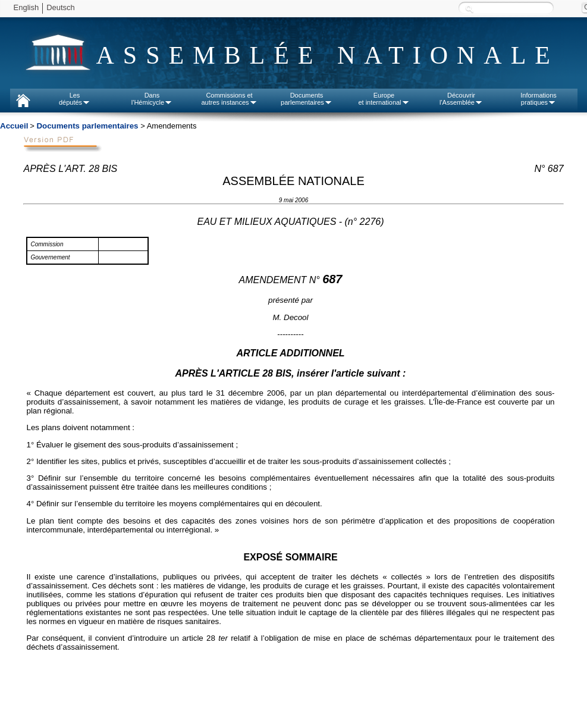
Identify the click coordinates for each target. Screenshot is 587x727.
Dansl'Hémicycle (151, 99)
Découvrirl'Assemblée (461, 99)
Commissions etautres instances (229, 99)
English (26, 7)
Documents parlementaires (87, 125)
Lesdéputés (74, 99)
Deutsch (60, 7)
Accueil (14, 125)
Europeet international (383, 99)
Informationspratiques (538, 99)
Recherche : (469, 9)
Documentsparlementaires (306, 99)
